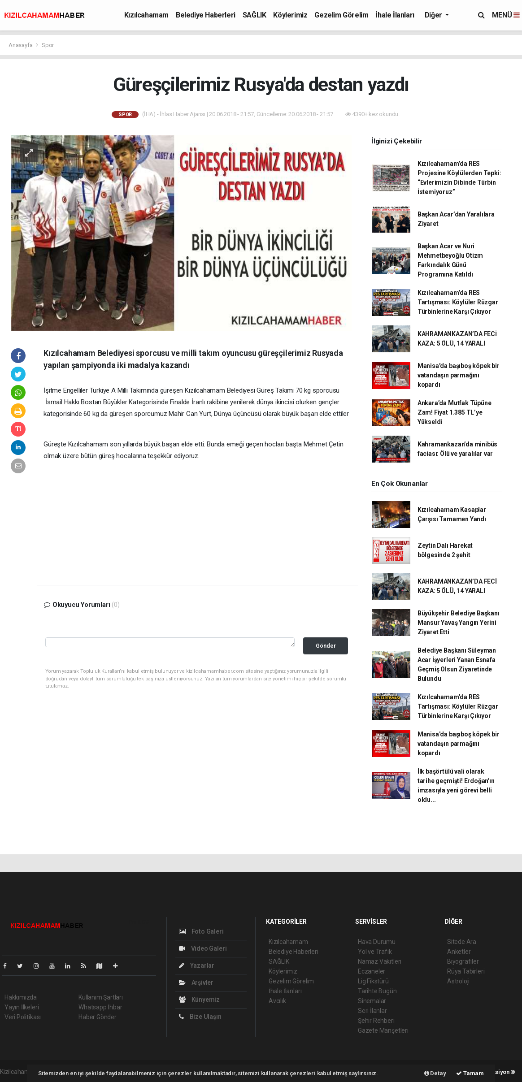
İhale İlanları (394, 15)
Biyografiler (463, 961)
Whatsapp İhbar (100, 1007)
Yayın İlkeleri (21, 1007)
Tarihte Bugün (377, 991)
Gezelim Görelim (341, 15)
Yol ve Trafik (375, 951)
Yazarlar (196, 965)
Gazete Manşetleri (383, 1030)
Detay (435, 1073)
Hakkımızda (20, 997)
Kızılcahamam (146, 15)
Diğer (434, 15)
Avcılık (277, 1000)
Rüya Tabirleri (465, 971)
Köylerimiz (290, 15)
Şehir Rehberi (376, 1020)
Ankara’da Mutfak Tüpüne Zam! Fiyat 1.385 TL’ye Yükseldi (455, 412)
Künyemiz (199, 999)
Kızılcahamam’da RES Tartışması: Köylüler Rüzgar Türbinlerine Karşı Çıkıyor (458, 302)
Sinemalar (372, 1000)
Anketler (458, 951)
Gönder (326, 645)
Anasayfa (21, 45)
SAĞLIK (254, 15)
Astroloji (458, 981)
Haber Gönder (97, 1017)
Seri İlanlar (372, 1010)
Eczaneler (371, 971)
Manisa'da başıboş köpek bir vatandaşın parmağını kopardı (459, 375)
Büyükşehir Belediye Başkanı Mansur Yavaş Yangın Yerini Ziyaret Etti (459, 623)
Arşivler (196, 982)
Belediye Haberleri (205, 15)
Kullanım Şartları (100, 997)
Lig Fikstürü (373, 981)
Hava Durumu (377, 941)
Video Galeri (202, 948)
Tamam (470, 1073)
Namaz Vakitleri (379, 961)
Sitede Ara (461, 941)
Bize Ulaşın (200, 1016)
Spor (48, 45)
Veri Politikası (22, 1017)
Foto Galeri (201, 931)
